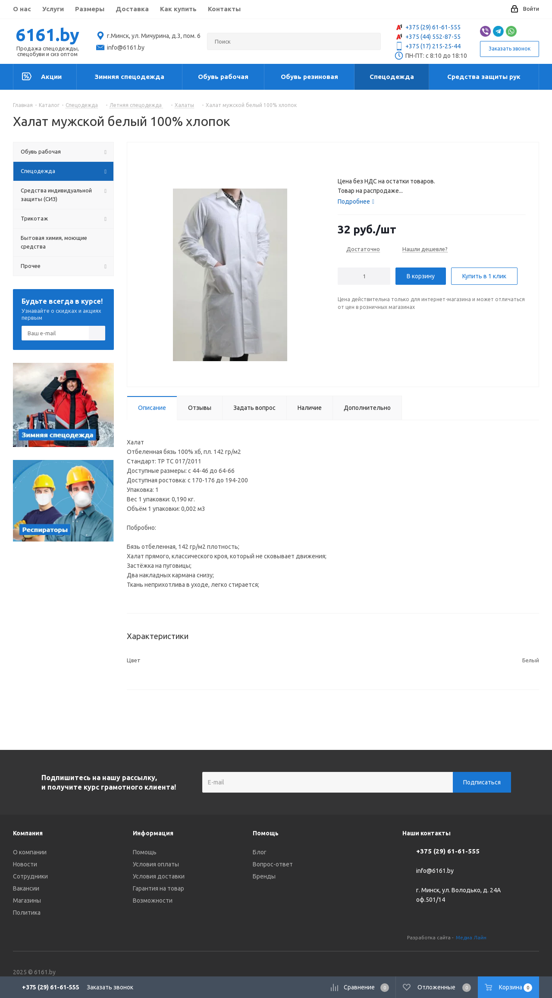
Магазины (27, 900)
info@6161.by (435, 871)
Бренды (264, 876)
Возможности (152, 900)
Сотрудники (30, 876)
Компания (28, 833)
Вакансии (26, 888)
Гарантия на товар (158, 888)
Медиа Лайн (471, 937)
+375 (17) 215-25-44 (428, 46)
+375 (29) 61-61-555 (428, 27)
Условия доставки (159, 876)
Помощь (145, 852)
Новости (25, 864)
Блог (260, 852)
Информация (153, 833)
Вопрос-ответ (273, 864)
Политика (27, 912)
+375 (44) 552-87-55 (428, 36)
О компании (30, 852)
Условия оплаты (156, 864)
